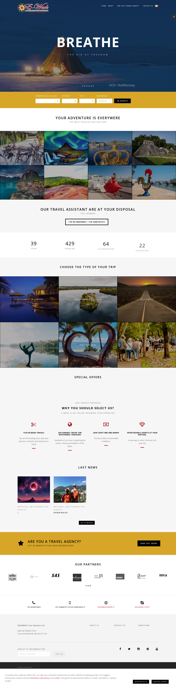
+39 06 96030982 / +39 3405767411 (86, 222)
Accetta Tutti (141, 682)
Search (122, 101)
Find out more (148, 543)
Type (81, 96)
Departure (102, 96)
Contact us (148, 6)
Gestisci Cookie (160, 682)
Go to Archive (87, 523)
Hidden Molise (61, 513)
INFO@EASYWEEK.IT (106, 607)
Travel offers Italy (25, 667)
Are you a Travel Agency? (128, 6)
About (111, 6)
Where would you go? (46, 96)
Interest (66, 96)
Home (104, 6)
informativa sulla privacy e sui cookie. (45, 678)
